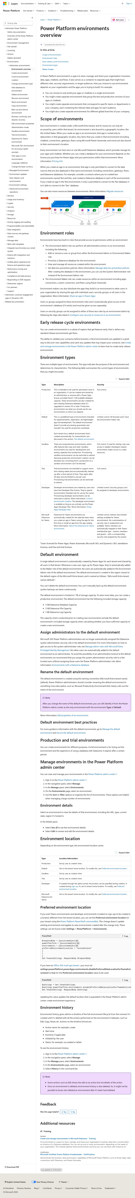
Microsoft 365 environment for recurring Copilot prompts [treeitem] (23, 148)
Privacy (58, 1188)
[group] (85, 987)
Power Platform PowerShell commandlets (79, 921)
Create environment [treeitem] (20, 73)
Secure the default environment (71, 732)
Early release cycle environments (55, 61)
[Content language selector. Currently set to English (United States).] (15, 1182)
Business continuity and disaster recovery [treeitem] (21, 118)
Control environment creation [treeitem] (20, 78)
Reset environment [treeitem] (19, 102)
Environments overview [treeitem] (21, 69)
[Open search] (122, 3)
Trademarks (109, 1188)
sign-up (75, 886)
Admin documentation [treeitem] (16, 32)
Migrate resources (115, 191)
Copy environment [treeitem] (19, 105)
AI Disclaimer (8, 1188)
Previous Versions (24, 1188)
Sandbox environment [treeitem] (20, 131)
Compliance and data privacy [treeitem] (19, 276)
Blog (36, 1188)
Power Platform (54, 19)
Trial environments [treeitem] (19, 134)
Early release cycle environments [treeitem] (16, 179)
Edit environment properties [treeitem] (23, 123)
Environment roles (49, 58)
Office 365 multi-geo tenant (67, 965)
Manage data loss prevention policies (112, 267)
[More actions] (128, 20)
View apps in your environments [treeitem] (19, 157)
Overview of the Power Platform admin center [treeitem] (20, 37)
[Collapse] (32, 17)
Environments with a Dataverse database (70, 664)
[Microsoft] (5, 3)
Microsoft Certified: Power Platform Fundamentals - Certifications (67, 1154)
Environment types (50, 65)
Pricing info (57, 161)
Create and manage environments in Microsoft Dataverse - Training (68, 1138)
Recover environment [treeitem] (20, 98)
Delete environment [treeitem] (20, 94)
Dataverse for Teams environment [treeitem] (20, 140)
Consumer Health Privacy (76, 1188)
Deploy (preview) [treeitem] (14, 58)
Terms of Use (96, 1188)
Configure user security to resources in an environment (95, 315)
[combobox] (18, 23)
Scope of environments (51, 54)
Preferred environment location (114, 868)
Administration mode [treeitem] (20, 127)
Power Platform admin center (101, 774)
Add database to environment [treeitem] (18, 89)
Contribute (47, 1188)
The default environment (84, 439)
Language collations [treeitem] (20, 163)
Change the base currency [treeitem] (22, 166)
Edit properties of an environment (72, 715)
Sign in (129, 3)
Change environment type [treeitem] (22, 83)
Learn (42, 19)
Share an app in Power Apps (82, 295)
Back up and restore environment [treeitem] (20, 111)
